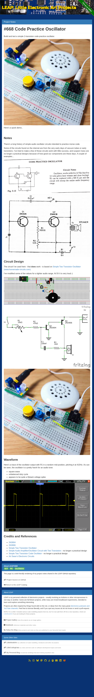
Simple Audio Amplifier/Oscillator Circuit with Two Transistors (35, 551)
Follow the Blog (35, 630)
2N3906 (12, 545)
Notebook (20, 625)
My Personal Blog (29, 653)
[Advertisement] (47, 679)
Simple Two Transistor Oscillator (23, 548)
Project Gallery (22, 620)
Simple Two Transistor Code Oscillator (25, 553)
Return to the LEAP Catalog (15, 585)
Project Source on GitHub (15, 580)
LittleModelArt (8, 614)
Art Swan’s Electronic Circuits (21, 556)
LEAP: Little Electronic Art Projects (39, 7)
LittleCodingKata (32, 648)
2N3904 (12, 542)
